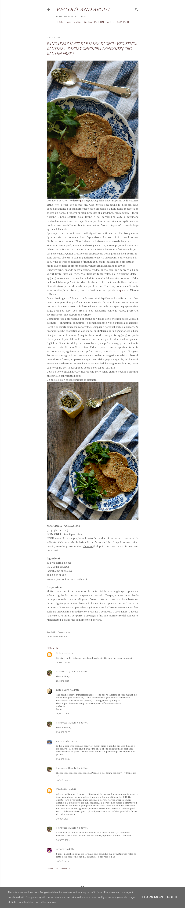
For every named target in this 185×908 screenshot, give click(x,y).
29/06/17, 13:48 (63, 759)
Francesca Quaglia (66, 671)
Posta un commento (58, 868)
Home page (63, 22)
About (110, 22)
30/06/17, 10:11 (62, 819)
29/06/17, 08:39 (63, 732)
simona (60, 849)
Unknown (61, 653)
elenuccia (61, 741)
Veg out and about (83, 9)
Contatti (122, 22)
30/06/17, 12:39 (63, 840)
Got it (172, 897)
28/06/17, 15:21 (62, 681)
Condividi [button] (51, 632)
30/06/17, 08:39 (63, 780)
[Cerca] (136, 9)
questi (122, 290)
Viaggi (77, 22)
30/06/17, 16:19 (62, 861)
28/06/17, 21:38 (63, 713)
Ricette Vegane (60, 636)
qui (81, 200)
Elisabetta (61, 789)
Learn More (153, 897)
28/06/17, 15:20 (63, 662)
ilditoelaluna (62, 690)
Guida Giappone (93, 22)
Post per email (64, 632)
